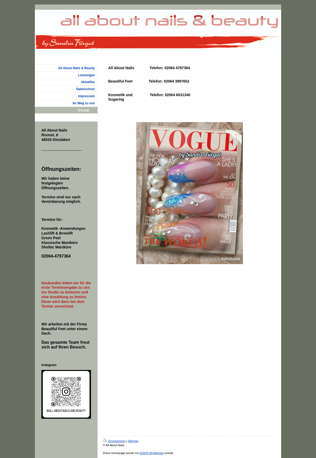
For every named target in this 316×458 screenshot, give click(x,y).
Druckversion (114, 441)
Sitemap (133, 441)
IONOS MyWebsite (151, 453)
